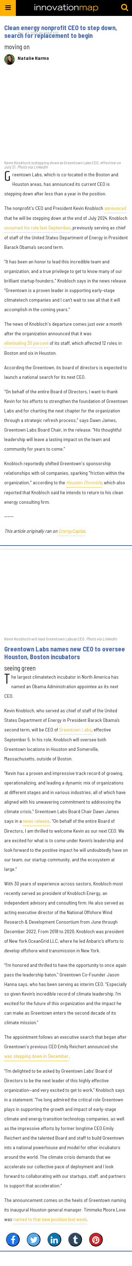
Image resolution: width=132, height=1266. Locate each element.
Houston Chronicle (84, 482)
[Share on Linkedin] (54, 1240)
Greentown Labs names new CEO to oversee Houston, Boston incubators (64, 653)
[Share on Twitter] (33, 1240)
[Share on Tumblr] (75, 1240)
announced (115, 208)
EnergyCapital (71, 531)
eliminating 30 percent (26, 343)
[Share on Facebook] (13, 1240)
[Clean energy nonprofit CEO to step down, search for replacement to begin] (66, 116)
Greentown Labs (75, 729)
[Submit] (124, 7)
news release (36, 821)
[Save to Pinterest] (96, 1240)
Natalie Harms (33, 58)
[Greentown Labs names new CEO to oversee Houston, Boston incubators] (66, 592)
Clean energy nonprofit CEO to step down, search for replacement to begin (60, 31)
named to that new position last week (50, 1219)
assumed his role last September (37, 227)
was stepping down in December (36, 1056)
